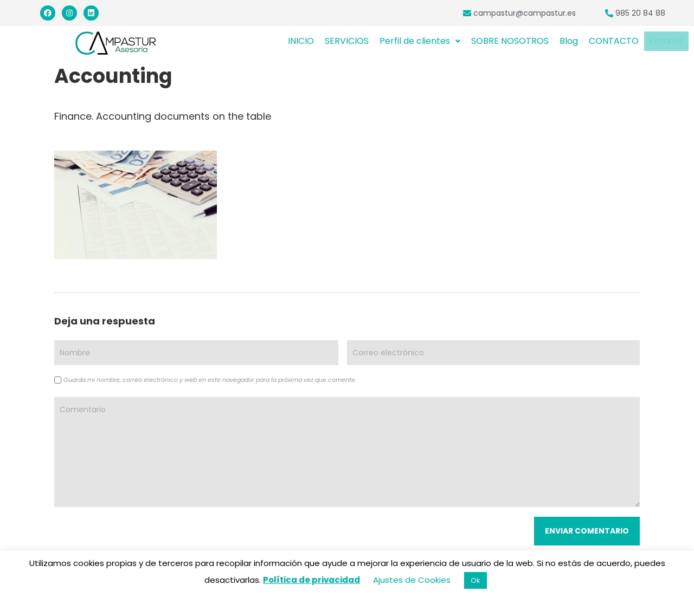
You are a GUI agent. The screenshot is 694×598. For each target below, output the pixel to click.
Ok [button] (475, 580)
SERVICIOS (347, 41)
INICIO (301, 41)
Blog (569, 41)
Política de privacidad (311, 580)
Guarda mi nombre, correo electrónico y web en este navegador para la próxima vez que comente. (209, 379)
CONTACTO (614, 41)
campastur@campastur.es (524, 13)
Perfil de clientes (420, 41)
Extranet (666, 41)
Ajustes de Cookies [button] (412, 580)
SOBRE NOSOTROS (510, 41)
